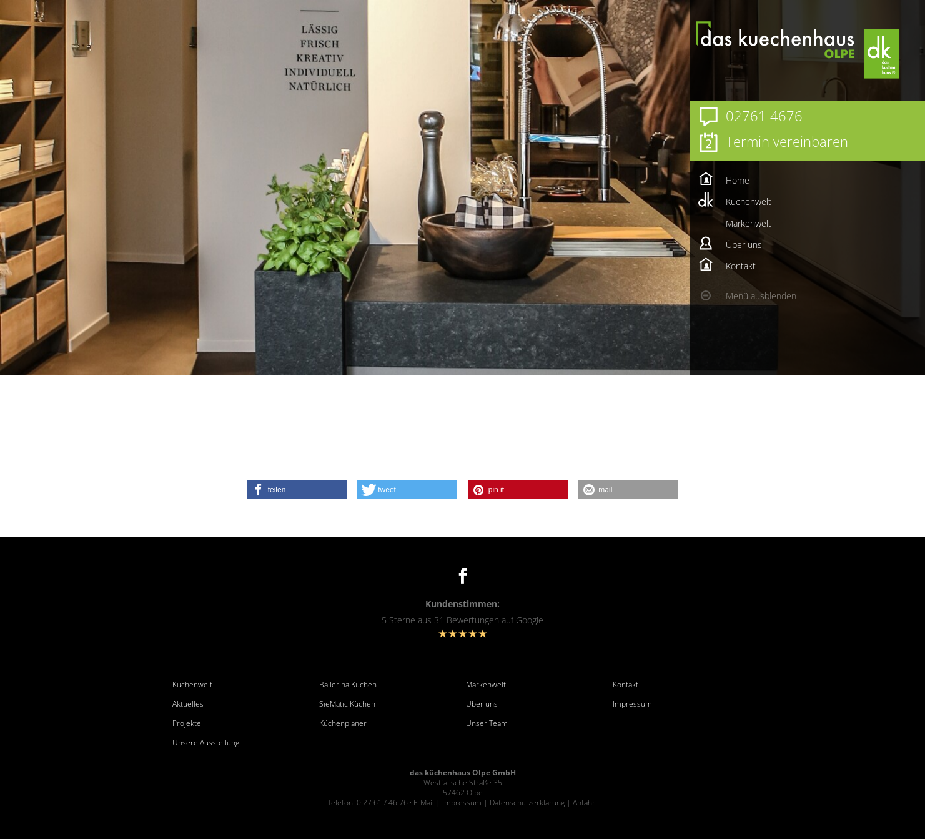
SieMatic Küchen (347, 704)
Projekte (186, 723)
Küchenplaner (343, 723)
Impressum (632, 704)
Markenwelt (486, 684)
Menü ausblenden (761, 296)
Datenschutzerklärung (527, 802)
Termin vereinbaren (787, 141)
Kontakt (625, 684)
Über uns (482, 704)
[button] (297, 489)
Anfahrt (585, 802)
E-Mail (423, 802)
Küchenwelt (192, 684)
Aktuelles (188, 704)
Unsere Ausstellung (205, 742)
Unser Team (487, 723)
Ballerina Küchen (348, 684)
